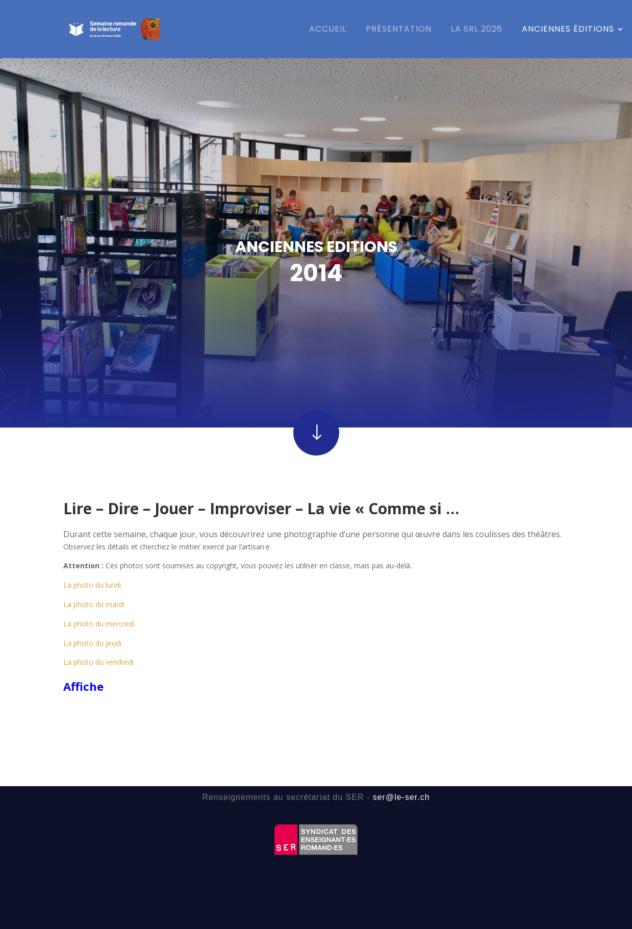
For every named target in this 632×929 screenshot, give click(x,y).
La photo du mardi (93, 563)
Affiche (83, 645)
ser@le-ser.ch (401, 797)
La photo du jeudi (92, 602)
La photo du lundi (92, 544)
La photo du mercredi (99, 583)
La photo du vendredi (98, 621)
